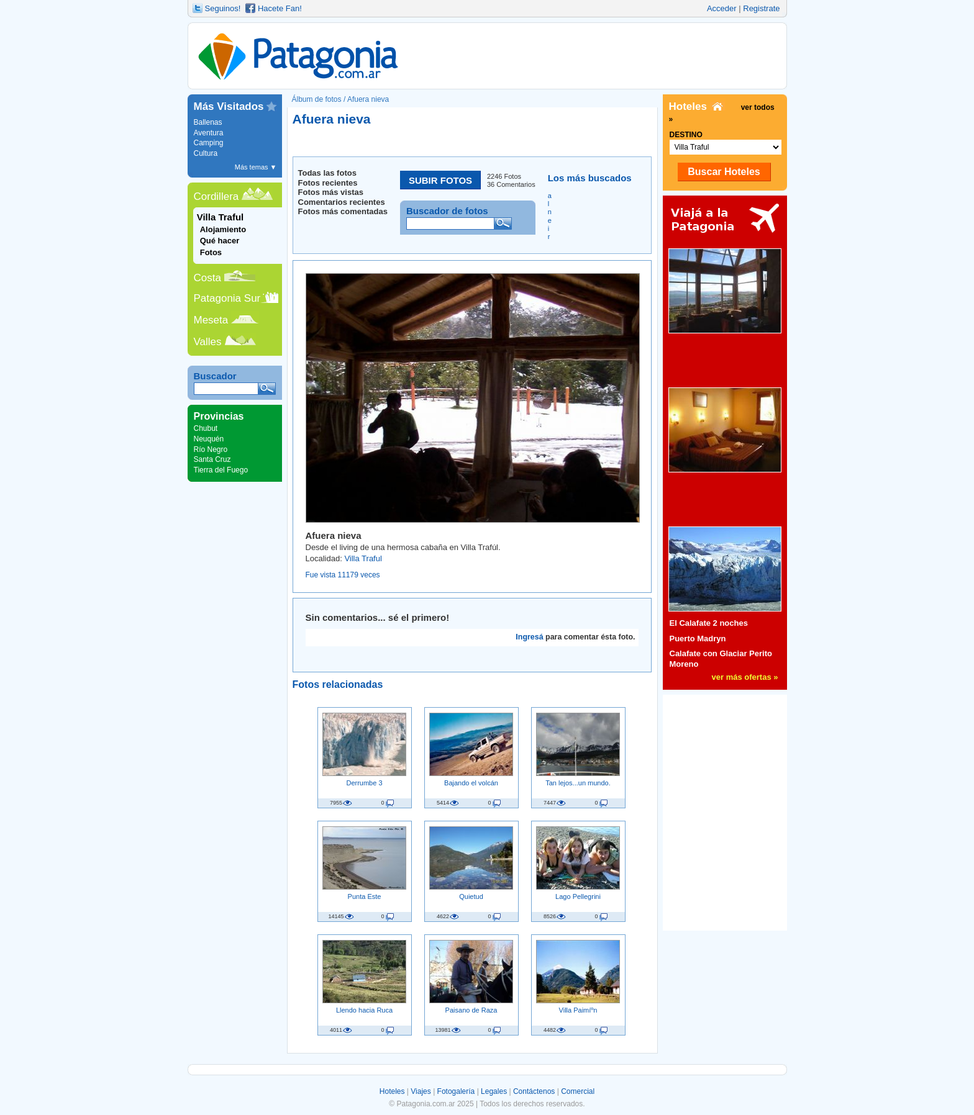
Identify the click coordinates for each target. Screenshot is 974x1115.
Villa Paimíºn (578, 1010)
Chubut (206, 428)
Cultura (206, 153)
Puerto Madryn (698, 638)
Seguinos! (223, 8)
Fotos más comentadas (343, 211)
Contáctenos (534, 1091)
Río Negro (211, 449)
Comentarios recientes (341, 202)
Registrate (761, 8)
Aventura (209, 133)
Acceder (722, 8)
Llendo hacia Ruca (364, 1010)
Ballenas (208, 122)
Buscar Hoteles (724, 171)
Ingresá (529, 637)
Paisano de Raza (471, 1010)
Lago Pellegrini (578, 896)
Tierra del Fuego (221, 470)
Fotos (211, 252)
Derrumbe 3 (364, 783)
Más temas (256, 167)
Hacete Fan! (280, 8)
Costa (207, 278)
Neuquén (209, 439)
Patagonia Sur (227, 298)
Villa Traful (362, 558)
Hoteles (392, 1091)
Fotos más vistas (331, 192)
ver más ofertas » (745, 677)
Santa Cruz (212, 459)
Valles (208, 342)
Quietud (471, 896)
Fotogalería (456, 1091)
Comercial (577, 1091)
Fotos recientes (328, 182)
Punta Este (364, 896)
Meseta (211, 320)
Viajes (420, 1091)
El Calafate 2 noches (709, 623)
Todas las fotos (327, 173)
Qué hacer (220, 240)
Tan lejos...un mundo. (578, 783)
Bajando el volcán (471, 783)
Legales (494, 1091)
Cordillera (216, 196)
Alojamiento (223, 229)
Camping (209, 142)
